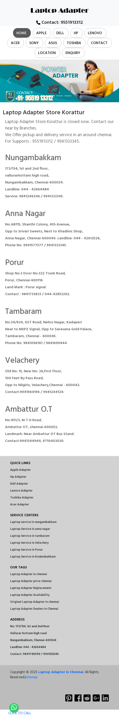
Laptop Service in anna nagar (30, 529)
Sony (34, 43)
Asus (52, 43)
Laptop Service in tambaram (29, 536)
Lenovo (95, 33)
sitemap (32, 677)
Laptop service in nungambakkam (33, 522)
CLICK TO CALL (15, 713)
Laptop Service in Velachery (29, 542)
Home (21, 33)
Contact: (59, 22)
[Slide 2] (59, 96)
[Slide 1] (51, 96)
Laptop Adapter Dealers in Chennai (34, 608)
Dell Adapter (19, 483)
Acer (15, 43)
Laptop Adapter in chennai (28, 574)
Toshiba (74, 43)
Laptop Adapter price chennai (31, 581)
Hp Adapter (18, 476)
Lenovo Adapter (21, 490)
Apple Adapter (20, 470)
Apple (41, 33)
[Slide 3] (67, 96)
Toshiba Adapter (21, 497)
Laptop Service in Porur (26, 549)
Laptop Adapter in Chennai (60, 672)
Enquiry (72, 53)
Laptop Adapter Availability (30, 595)
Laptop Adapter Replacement (30, 588)
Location (47, 53)
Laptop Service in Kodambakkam (33, 556)
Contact (99, 43)
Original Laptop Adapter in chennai (34, 602)
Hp (76, 33)
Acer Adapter (19, 504)
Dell (60, 33)
